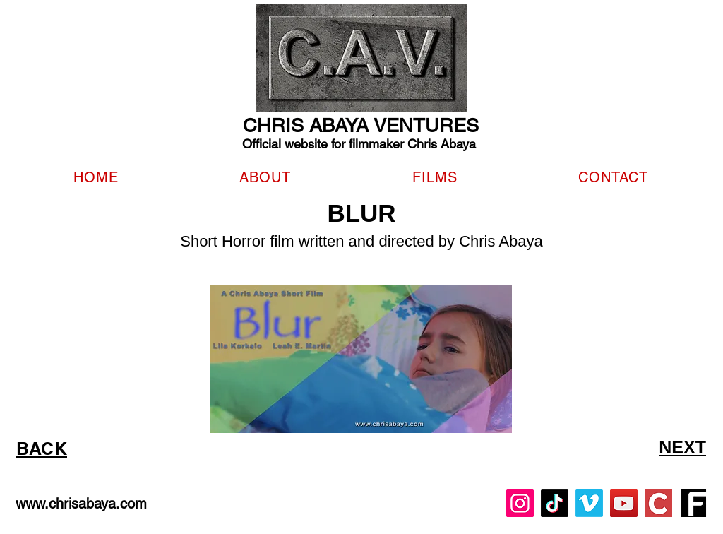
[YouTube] (624, 503)
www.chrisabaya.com (81, 503)
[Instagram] (520, 503)
